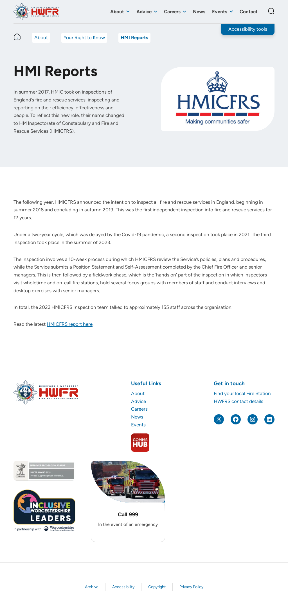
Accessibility (123, 586)
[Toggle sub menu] (128, 12)
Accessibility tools (247, 29)
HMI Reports (134, 37)
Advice (144, 11)
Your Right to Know (84, 37)
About (117, 11)
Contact (249, 11)
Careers (172, 11)
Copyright (157, 586)
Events (219, 11)
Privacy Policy (191, 586)
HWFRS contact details (238, 401)
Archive (91, 586)
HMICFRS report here (70, 324)
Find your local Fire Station (242, 393)
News (199, 11)
